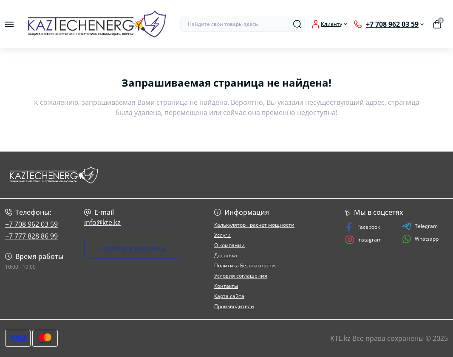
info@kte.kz (102, 222)
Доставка (225, 255)
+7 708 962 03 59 (31, 224)
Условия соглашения (240, 275)
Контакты (226, 286)
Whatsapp (420, 238)
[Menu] (9, 24)
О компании (229, 245)
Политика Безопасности (244, 265)
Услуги (222, 235)
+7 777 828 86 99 (31, 236)
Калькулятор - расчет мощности (254, 224)
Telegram (420, 226)
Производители (234, 306)
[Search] (297, 24)
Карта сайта (229, 296)
